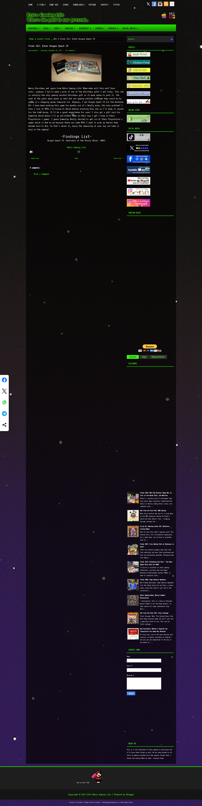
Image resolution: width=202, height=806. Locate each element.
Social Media (131, 27)
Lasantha (97, 802)
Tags (144, 357)
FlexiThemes (79, 802)
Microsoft (86, 27)
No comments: (70, 50)
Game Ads (53, 4)
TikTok (116, 4)
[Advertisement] (146, 279)
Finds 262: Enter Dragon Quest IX (48, 45)
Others (100, 27)
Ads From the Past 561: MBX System (153, 511)
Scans (65, 4)
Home (30, 4)
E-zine (42, 3)
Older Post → (119, 158)
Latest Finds (43, 38)
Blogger (130, 794)
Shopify (104, 4)
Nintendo (34, 27)
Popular (132, 357)
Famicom (71, 27)
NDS (55, 38)
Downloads (79, 3)
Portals (114, 27)
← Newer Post (34, 158)
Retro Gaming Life (76, 147)
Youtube (92, 4)
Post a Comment (41, 174)
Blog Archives (158, 357)
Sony (58, 27)
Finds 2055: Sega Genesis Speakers (153, 580)
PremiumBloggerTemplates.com (110, 802)
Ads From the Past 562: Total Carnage (154, 613)
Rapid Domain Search (127, 802)
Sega (47, 27)
